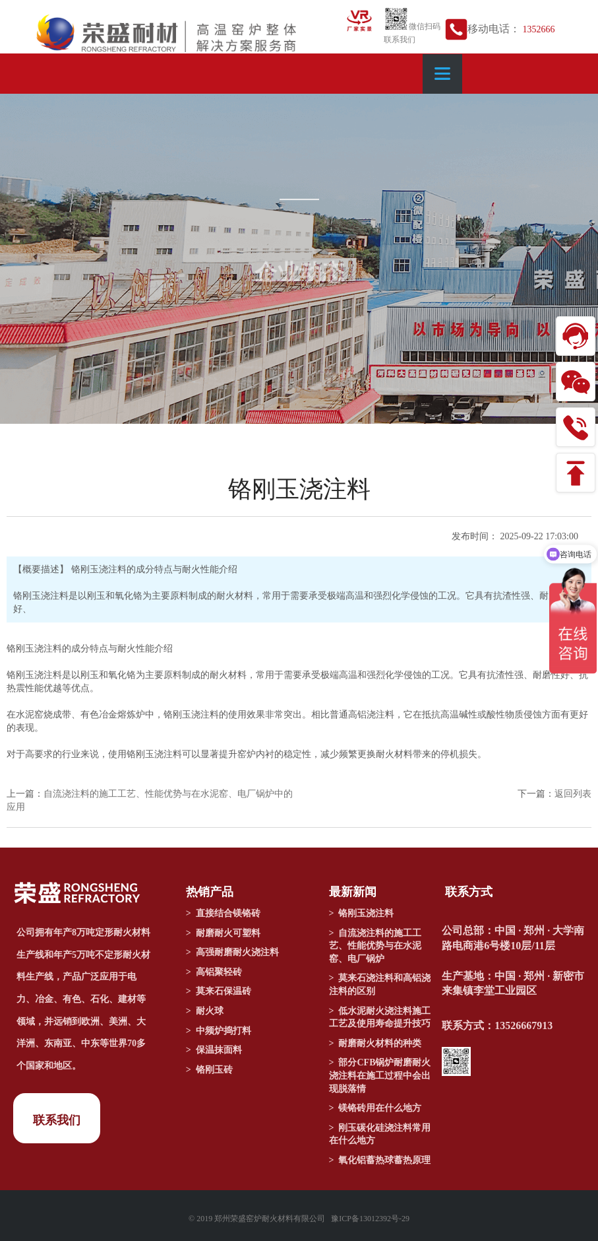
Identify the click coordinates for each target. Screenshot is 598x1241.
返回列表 (572, 794)
